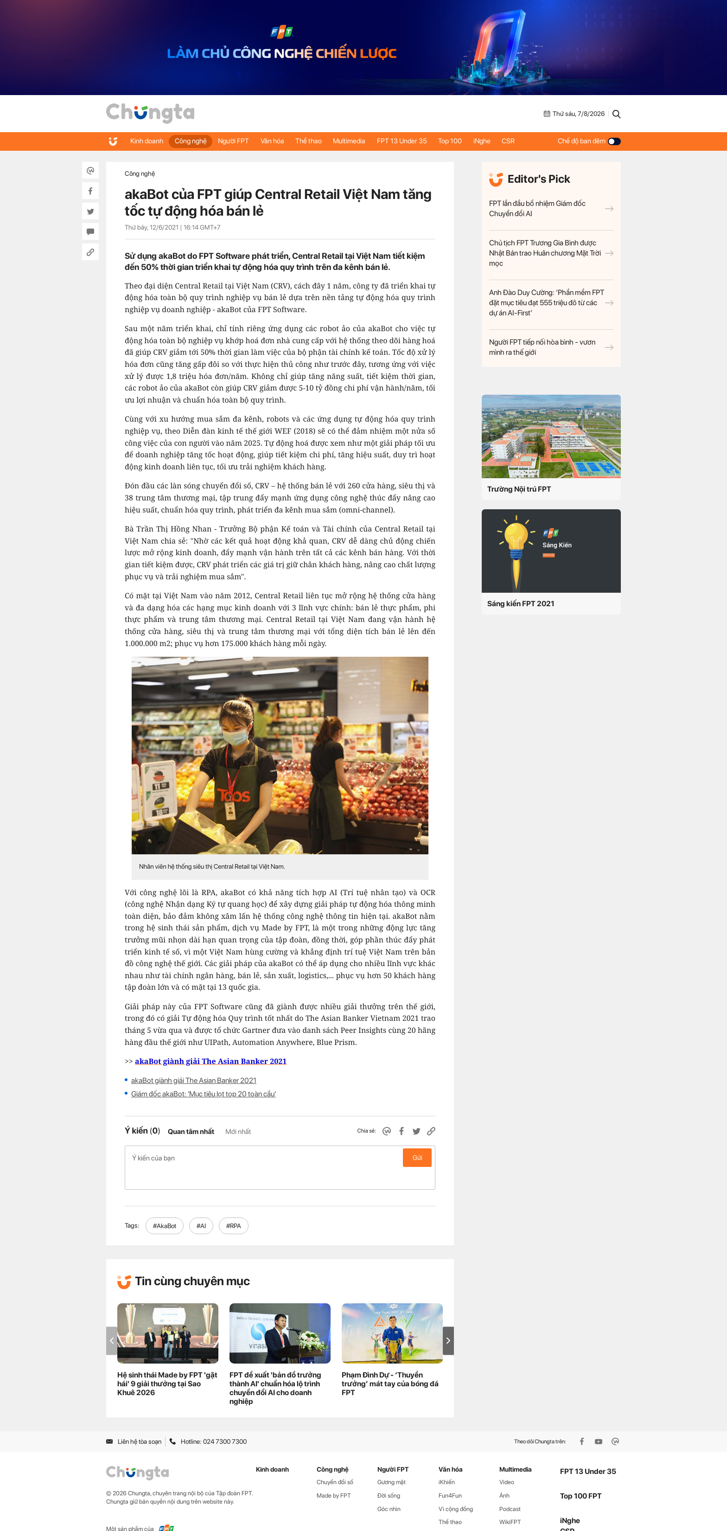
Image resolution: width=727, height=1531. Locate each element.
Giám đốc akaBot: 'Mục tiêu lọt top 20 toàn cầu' (203, 1093)
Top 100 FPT (581, 1476)
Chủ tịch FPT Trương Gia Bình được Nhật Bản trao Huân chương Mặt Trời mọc (551, 253)
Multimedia (363, 141)
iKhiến (447, 1462)
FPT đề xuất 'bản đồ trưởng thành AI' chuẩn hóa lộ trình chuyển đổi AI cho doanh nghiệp (275, 1368)
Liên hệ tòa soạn (133, 1422)
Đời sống (388, 1475)
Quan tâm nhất (191, 1131)
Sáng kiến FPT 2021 (521, 603)
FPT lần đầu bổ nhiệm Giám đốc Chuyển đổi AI (551, 208)
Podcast (510, 1489)
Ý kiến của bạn (280, 1158)
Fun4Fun (450, 1475)
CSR (532, 141)
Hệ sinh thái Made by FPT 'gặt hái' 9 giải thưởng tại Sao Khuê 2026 (167, 1364)
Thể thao (319, 141)
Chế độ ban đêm (589, 141)
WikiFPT (510, 1502)
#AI (201, 1206)
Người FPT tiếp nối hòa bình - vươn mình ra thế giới (551, 347)
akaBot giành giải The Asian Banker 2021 (193, 1080)
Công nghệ (194, 141)
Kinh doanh (147, 141)
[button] (448, 1321)
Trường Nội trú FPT (519, 489)
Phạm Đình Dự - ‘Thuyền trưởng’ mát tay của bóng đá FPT (390, 1364)
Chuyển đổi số (335, 1462)
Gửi (417, 1157)
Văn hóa (281, 141)
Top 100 (469, 141)
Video (506, 1462)
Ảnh (504, 1475)
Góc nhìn (389, 1489)
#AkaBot (164, 1206)
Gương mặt (391, 1462)
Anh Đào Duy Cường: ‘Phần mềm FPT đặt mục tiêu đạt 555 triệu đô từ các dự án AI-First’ (551, 302)
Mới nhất (238, 1131)
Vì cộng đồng (456, 1489)
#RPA (233, 1206)
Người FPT (239, 141)
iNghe (503, 141)
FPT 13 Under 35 (418, 141)
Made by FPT (334, 1475)
